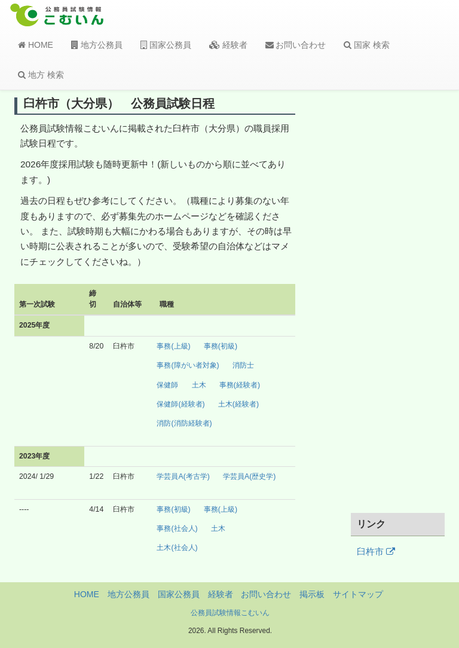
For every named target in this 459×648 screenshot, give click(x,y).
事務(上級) (173, 346)
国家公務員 (165, 45)
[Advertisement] (398, 300)
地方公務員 (97, 45)
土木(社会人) (177, 547)
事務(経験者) (239, 385)
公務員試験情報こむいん (230, 613)
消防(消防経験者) (184, 423)
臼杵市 (376, 552)
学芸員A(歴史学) (249, 476)
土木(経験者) (238, 404)
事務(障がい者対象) (188, 365)
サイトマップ (358, 594)
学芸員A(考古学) (183, 476)
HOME (35, 45)
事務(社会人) (177, 528)
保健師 (167, 385)
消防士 (243, 365)
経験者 (228, 45)
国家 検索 (367, 45)
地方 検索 (41, 75)
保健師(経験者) (180, 404)
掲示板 (312, 594)
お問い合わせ (295, 45)
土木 (199, 385)
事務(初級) (220, 346)
